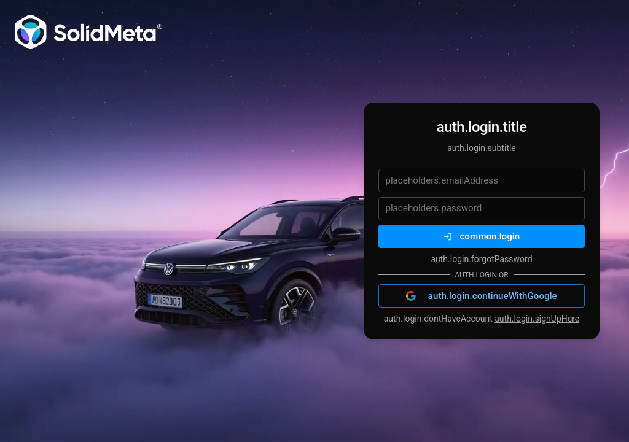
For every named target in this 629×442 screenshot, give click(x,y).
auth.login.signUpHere (536, 319)
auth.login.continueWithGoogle (481, 295)
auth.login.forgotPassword (481, 259)
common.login (481, 236)
